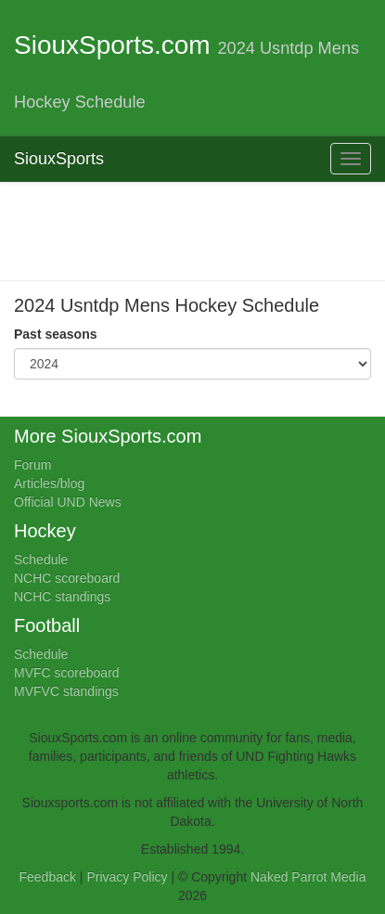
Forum (32, 464)
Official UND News (68, 502)
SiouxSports (59, 158)
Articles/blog (49, 483)
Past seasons (55, 334)
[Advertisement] (199, 229)
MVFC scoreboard (67, 672)
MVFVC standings (66, 691)
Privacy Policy (126, 876)
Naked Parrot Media (308, 876)
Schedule (41, 559)
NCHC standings (62, 596)
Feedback (47, 876)
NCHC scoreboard (67, 578)
